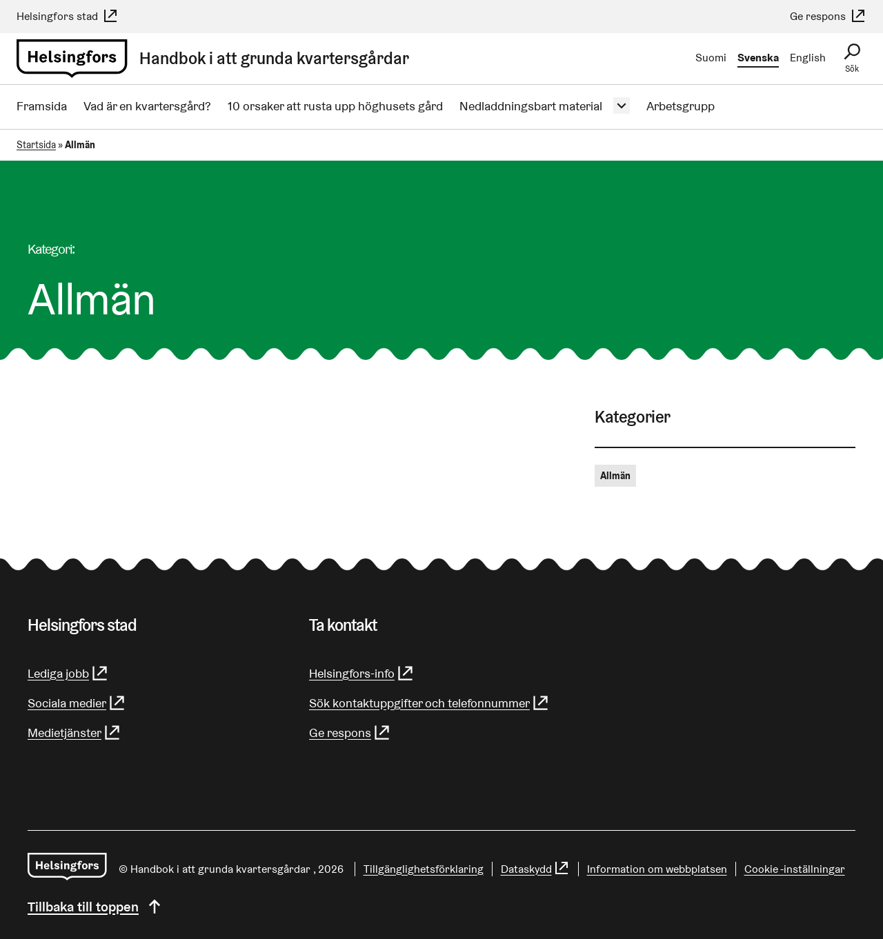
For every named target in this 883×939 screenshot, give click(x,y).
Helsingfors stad (68, 16)
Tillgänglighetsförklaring (424, 869)
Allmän (615, 476)
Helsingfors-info (362, 673)
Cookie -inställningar (794, 869)
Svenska (758, 57)
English (808, 57)
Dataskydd (535, 869)
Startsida (36, 145)
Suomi (710, 57)
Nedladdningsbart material (530, 106)
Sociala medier (77, 703)
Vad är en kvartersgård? (147, 106)
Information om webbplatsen (657, 869)
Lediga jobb (68, 673)
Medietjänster (74, 732)
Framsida (42, 106)
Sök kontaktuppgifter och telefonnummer (429, 703)
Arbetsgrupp (680, 106)
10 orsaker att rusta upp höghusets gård (335, 106)
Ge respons (828, 16)
